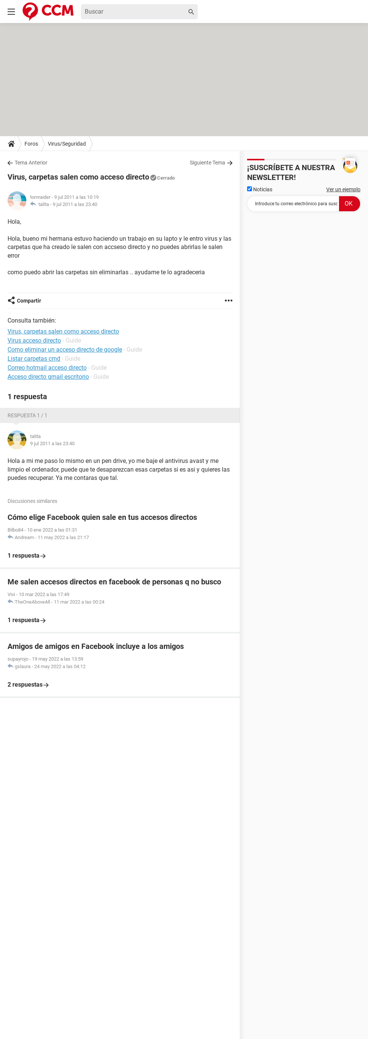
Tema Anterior (31, 163)
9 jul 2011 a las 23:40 (75, 204)
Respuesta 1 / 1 (27, 415)
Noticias (259, 189)
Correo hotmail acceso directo (47, 367)
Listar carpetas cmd (34, 358)
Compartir (29, 301)
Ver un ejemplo (343, 189)
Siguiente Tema (207, 163)
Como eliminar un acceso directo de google (65, 349)
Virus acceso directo (34, 340)
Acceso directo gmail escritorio (48, 376)
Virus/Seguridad (67, 144)
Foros (31, 144)
